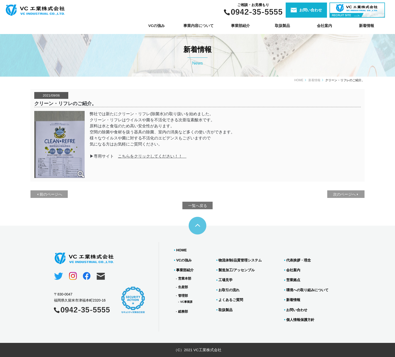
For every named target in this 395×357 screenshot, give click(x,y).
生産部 (183, 287)
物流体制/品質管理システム (240, 260)
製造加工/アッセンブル (236, 270)
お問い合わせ (296, 310)
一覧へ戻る (197, 205)
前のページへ (51, 194)
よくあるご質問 (230, 300)
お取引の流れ (229, 290)
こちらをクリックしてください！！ (150, 156)
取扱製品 (225, 310)
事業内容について (198, 25)
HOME (298, 80)
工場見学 (225, 280)
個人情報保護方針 (300, 320)
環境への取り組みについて (307, 290)
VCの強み (156, 25)
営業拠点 (293, 280)
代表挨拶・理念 (298, 260)
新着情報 (366, 25)
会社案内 (324, 25)
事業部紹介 (185, 270)
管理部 (183, 296)
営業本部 (184, 278)
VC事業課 (186, 301)
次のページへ (344, 194)
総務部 (183, 311)
